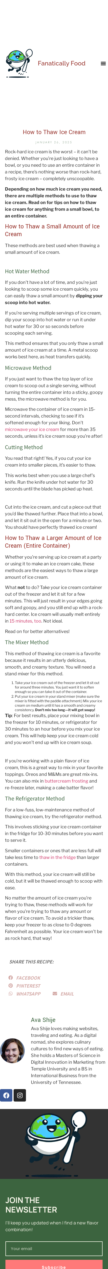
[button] (103, 63)
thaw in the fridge (57, 857)
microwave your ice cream (32, 429)
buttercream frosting (66, 781)
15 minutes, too (25, 621)
